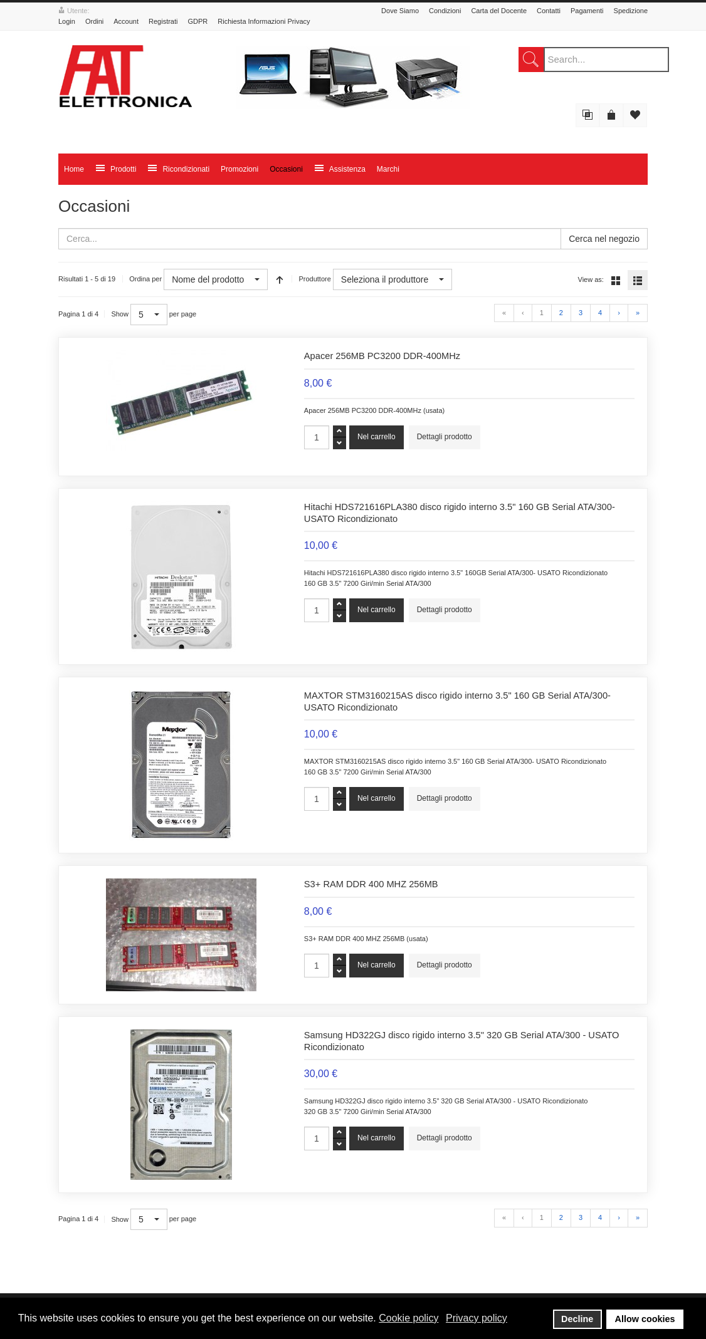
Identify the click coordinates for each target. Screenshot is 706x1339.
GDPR (197, 21)
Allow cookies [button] (645, 1319)
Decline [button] (577, 1319)
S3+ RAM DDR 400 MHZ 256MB (371, 884)
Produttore (314, 279)
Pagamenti (587, 10)
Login (66, 21)
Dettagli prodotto (444, 436)
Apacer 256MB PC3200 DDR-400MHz (382, 356)
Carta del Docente (499, 10)
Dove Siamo (400, 10)
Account (126, 21)
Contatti (549, 10)
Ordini (94, 21)
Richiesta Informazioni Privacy (264, 21)
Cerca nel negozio (604, 239)
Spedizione (631, 10)
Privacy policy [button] (476, 1318)
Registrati (163, 21)
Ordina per (145, 279)
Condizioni (445, 10)
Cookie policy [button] (408, 1318)
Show (120, 314)
